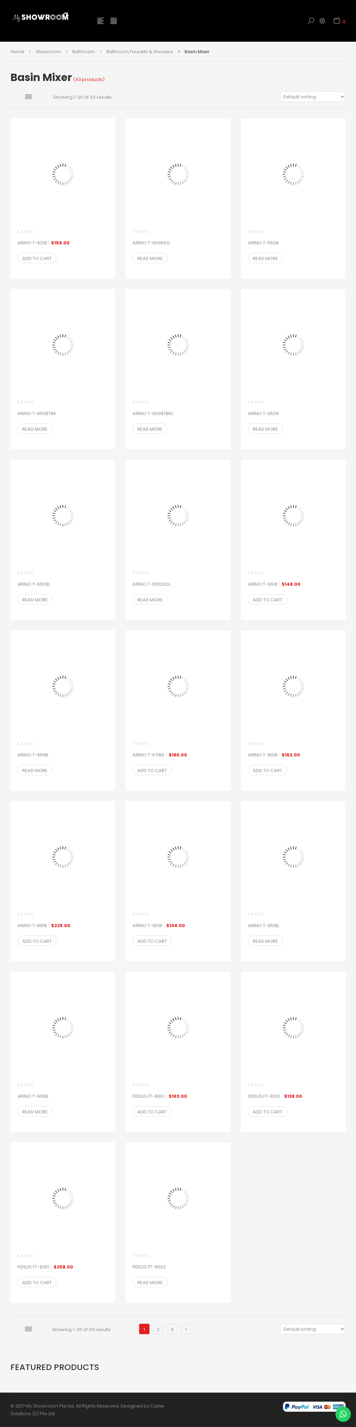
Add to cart (37, 258)
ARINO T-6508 (263, 243)
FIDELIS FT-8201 (275, 1096)
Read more (150, 258)
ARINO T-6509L (33, 584)
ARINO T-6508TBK (36, 413)
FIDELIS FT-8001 (159, 1096)
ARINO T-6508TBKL (152, 413)
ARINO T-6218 (43, 243)
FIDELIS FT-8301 (45, 1267)
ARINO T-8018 (274, 755)
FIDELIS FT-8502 (149, 1267)
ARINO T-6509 (263, 413)
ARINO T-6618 (274, 584)
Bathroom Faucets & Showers (139, 51)
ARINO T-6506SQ (151, 243)
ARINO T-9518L (263, 925)
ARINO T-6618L (33, 755)
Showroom (48, 51)
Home (17, 51)
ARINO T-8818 (43, 926)
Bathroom (83, 51)
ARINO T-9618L (33, 1096)
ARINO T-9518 (158, 926)
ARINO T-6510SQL (151, 584)
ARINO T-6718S (159, 755)
